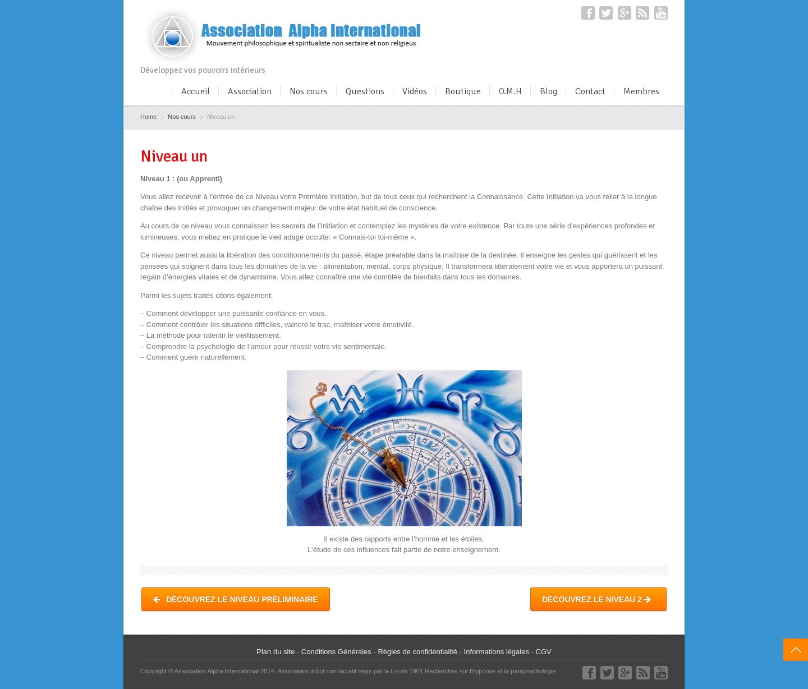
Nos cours (309, 91)
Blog (548, 91)
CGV (544, 651)
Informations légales (496, 651)
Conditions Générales (336, 651)
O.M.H (510, 91)
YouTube (661, 13)
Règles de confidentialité (417, 651)
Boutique (463, 91)
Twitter (606, 13)
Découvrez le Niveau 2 (598, 599)
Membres (641, 91)
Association (250, 91)
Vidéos (414, 91)
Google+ (624, 13)
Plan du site (275, 651)
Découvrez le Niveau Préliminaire (235, 599)
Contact (590, 91)
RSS (642, 13)
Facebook (588, 13)
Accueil (195, 91)
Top (795, 650)
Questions (365, 91)
